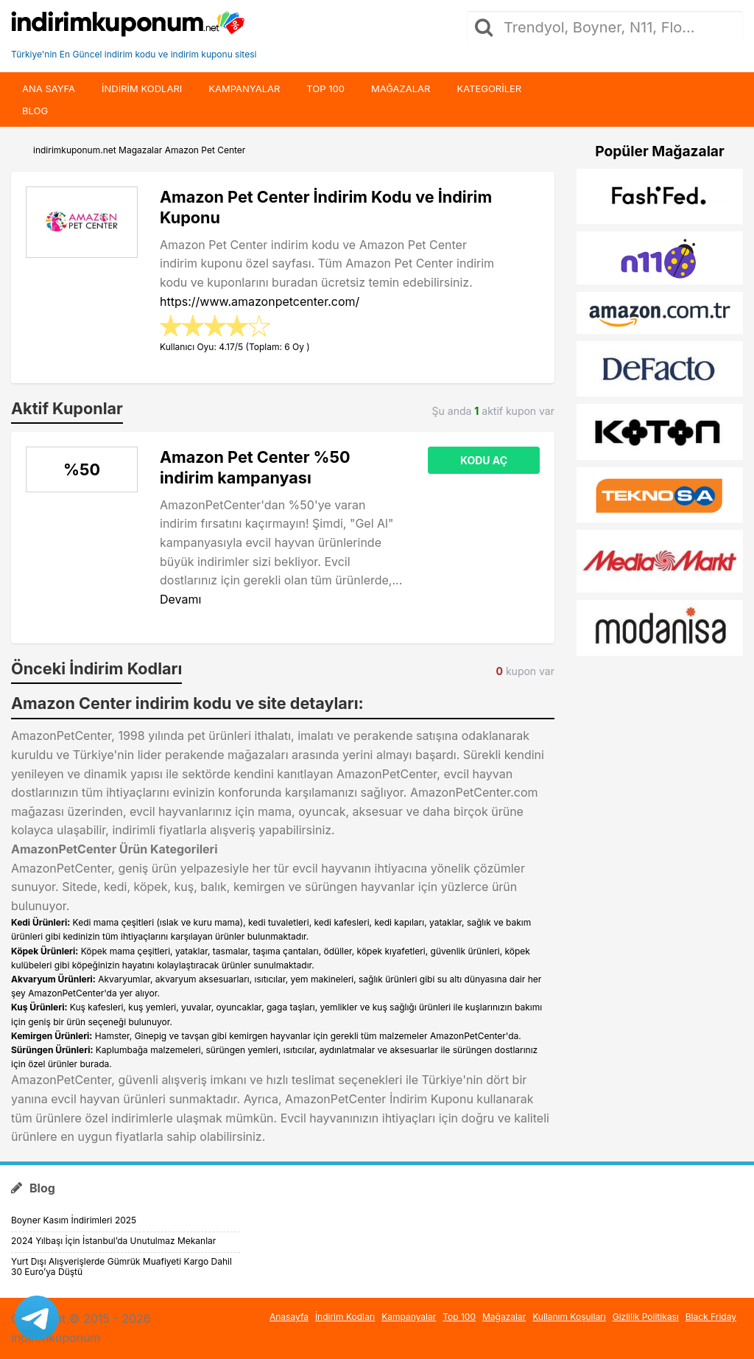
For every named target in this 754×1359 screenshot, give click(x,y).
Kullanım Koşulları (569, 1316)
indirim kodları (142, 88)
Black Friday (711, 1316)
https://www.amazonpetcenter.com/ (259, 301)
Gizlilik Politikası (646, 1316)
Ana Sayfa (48, 88)
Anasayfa (289, 1316)
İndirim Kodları (345, 1316)
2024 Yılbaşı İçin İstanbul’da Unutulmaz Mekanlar (113, 1240)
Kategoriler (489, 88)
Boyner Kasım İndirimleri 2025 (73, 1220)
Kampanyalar (244, 88)
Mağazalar (400, 88)
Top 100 (325, 88)
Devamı (180, 599)
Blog (35, 110)
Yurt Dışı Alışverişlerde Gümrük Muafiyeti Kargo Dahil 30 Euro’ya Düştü (121, 1266)
